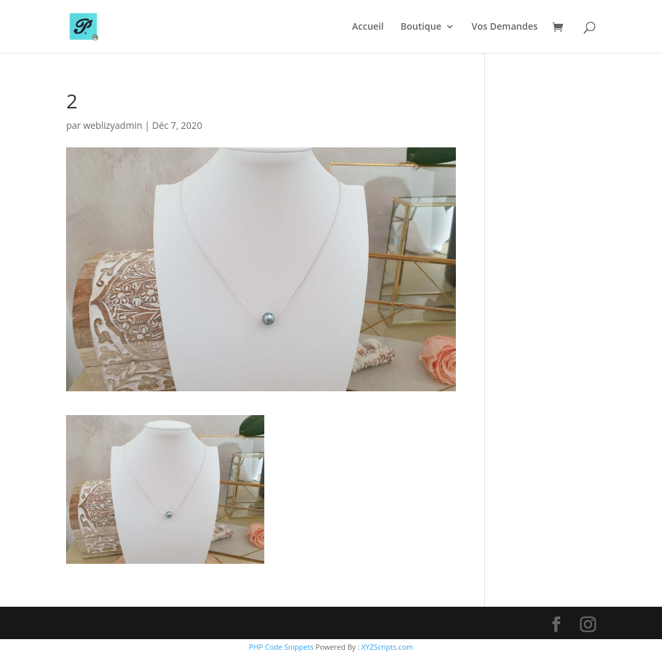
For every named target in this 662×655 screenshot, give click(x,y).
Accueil (368, 27)
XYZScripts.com (387, 647)
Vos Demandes (505, 27)
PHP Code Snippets (281, 647)
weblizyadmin (112, 125)
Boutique (420, 27)
